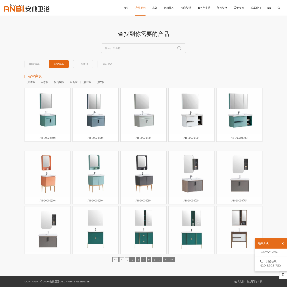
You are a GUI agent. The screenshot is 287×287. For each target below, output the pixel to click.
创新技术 (169, 7)
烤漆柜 (31, 82)
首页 (126, 7)
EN (269, 7)
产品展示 (140, 11)
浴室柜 (87, 82)
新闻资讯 (222, 7)
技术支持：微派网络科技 (248, 281)
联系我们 (256, 7)
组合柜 (74, 82)
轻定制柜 (59, 82)
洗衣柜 (100, 82)
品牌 (154, 7)
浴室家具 (58, 64)
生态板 (44, 82)
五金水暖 (83, 64)
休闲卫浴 (107, 64)
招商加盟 (186, 7)
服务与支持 (203, 7)
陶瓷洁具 (34, 64)
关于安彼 (239, 7)
